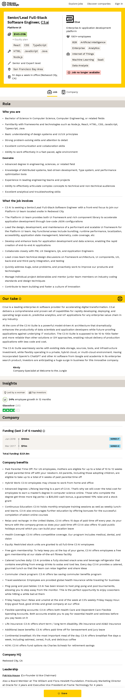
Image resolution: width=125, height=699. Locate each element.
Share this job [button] (16, 419)
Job (52, 92)
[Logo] (10, 4)
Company (69, 92)
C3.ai (45, 22)
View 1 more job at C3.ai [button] (44, 419)
